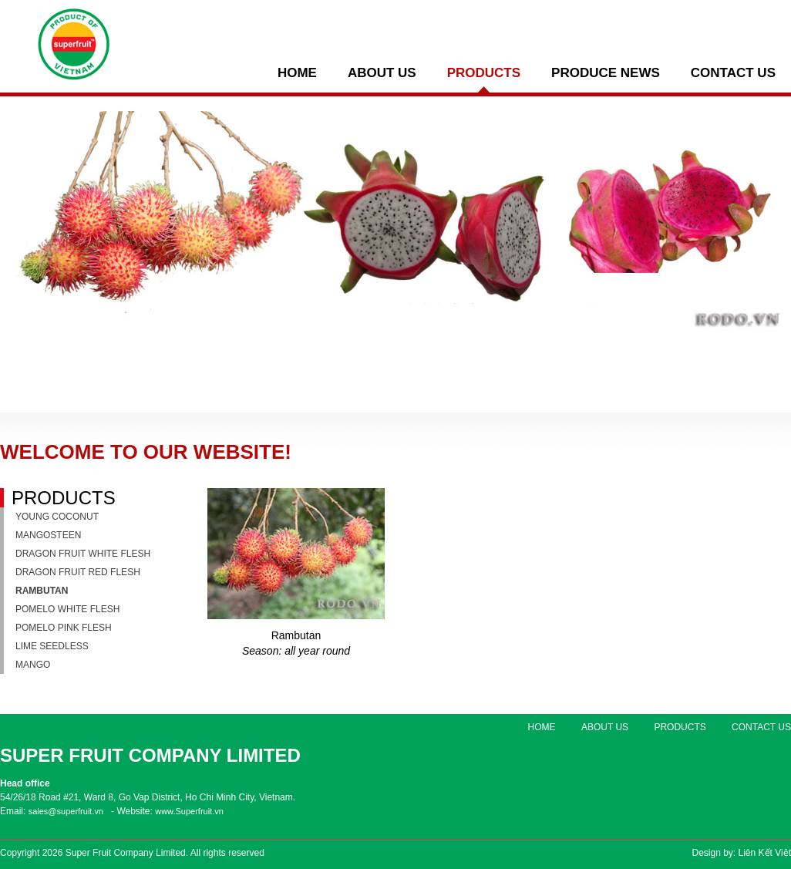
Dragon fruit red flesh (77, 572)
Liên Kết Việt (765, 852)
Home (297, 73)
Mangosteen (48, 535)
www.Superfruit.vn (189, 811)
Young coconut (57, 516)
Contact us (733, 73)
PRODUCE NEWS (605, 73)
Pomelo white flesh (67, 609)
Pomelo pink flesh (63, 627)
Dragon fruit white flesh (82, 553)
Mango (32, 664)
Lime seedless (52, 646)
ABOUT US (382, 73)
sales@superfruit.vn (66, 811)
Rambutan (41, 590)
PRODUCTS (483, 73)
